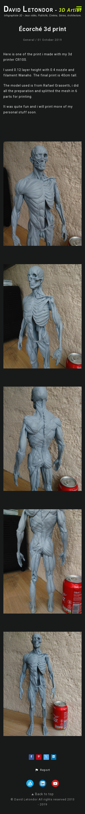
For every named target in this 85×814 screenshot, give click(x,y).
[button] (42, 770)
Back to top (43, 794)
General (28, 39)
